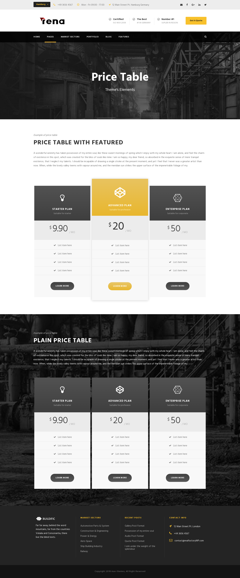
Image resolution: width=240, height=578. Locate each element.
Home (37, 37)
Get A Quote (196, 20)
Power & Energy (88, 536)
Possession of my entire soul (139, 531)
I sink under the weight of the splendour (140, 547)
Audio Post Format (134, 536)
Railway (84, 551)
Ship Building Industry (91, 546)
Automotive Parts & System (94, 526)
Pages (50, 37)
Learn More (62, 286)
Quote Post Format (135, 541)
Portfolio (93, 37)
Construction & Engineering (94, 531)
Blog (109, 37)
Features (124, 37)
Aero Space (86, 541)
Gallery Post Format (135, 526)
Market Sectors (70, 37)
